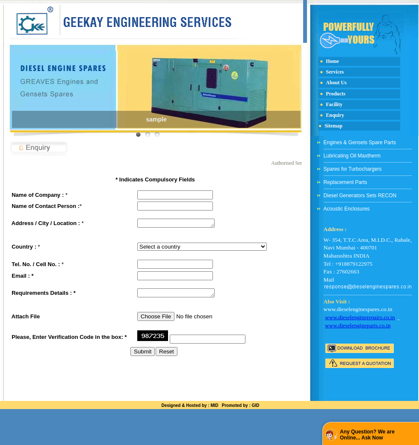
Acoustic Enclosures (347, 209)
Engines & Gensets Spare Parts (360, 142)
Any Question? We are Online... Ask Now (367, 435)
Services (335, 72)
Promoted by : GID (241, 405)
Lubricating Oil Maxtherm (352, 156)
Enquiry (335, 115)
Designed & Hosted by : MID (189, 405)
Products (335, 94)
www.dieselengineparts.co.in (357, 325)
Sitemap (333, 126)
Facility (334, 104)
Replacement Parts (345, 182)
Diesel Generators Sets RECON (360, 196)
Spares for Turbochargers (353, 169)
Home (332, 61)
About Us (336, 83)
